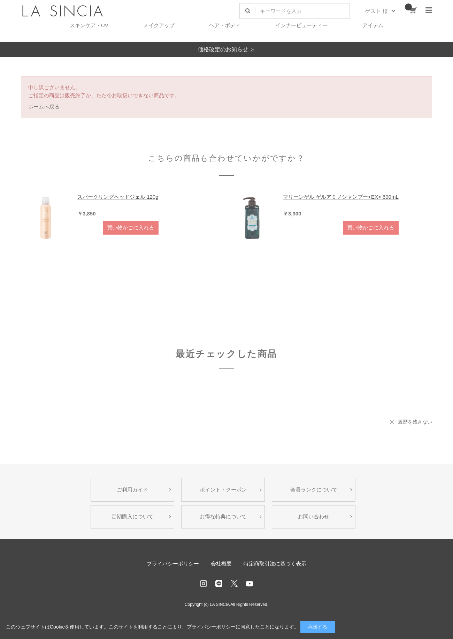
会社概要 (221, 563)
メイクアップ (159, 25)
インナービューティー (301, 25)
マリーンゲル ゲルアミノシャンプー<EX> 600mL (341, 197)
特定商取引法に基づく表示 (275, 563)
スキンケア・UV (89, 25)
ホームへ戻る (44, 106)
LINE (219, 583)
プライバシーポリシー (173, 563)
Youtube (249, 583)
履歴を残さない (415, 422)
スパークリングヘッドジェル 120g (118, 197)
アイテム (372, 25)
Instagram (203, 583)
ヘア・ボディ (224, 25)
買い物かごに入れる (130, 227)
